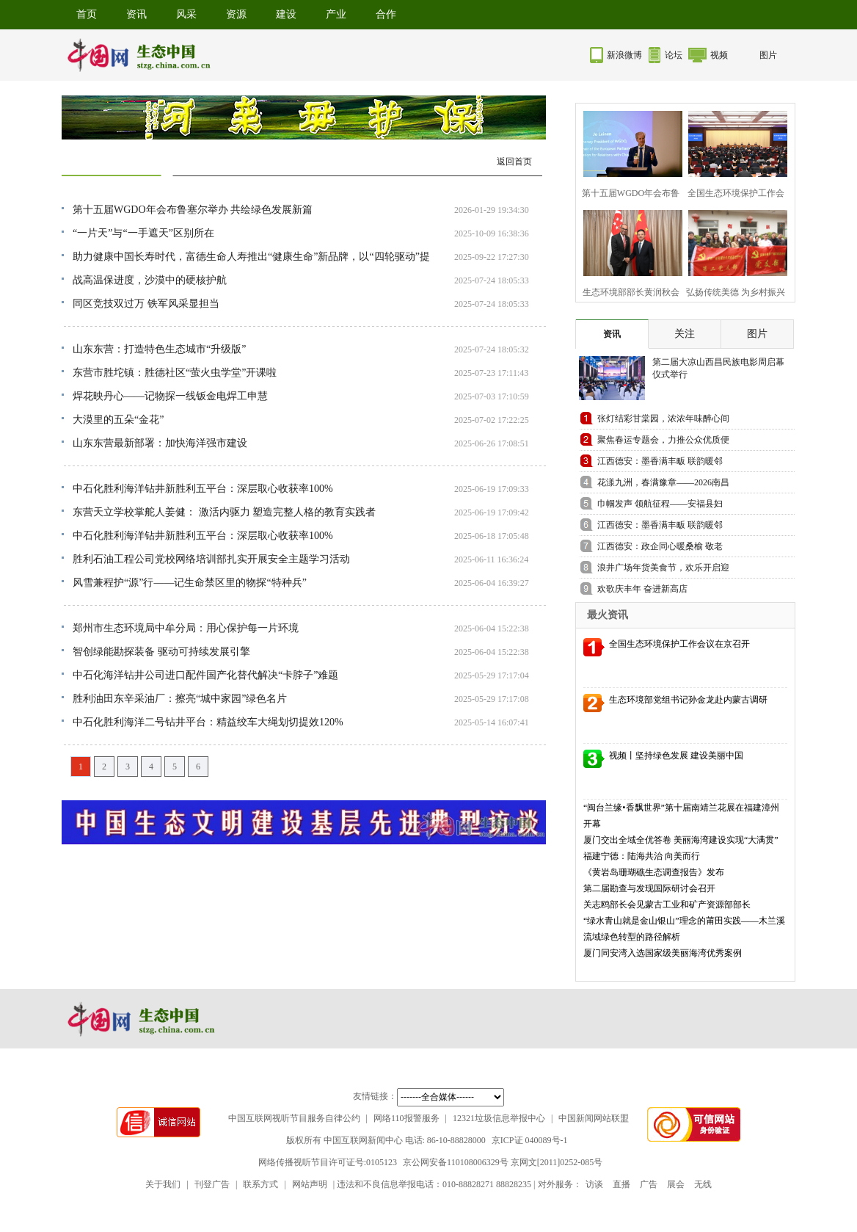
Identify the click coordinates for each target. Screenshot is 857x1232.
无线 (703, 1184)
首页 (86, 14)
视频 (719, 55)
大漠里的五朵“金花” (118, 419)
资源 (236, 14)
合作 (386, 14)
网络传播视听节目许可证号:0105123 (327, 1162)
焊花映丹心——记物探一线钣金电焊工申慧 (170, 396)
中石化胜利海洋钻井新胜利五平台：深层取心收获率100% (203, 488)
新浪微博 (624, 55)
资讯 (136, 14)
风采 (186, 14)
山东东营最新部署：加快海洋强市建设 (160, 443)
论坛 (673, 55)
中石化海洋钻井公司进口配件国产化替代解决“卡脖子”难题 (205, 675)
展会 (676, 1184)
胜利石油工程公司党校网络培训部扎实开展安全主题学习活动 (211, 559)
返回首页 (514, 161)
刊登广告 (212, 1184)
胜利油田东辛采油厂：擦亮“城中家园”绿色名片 (180, 698)
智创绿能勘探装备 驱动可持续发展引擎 (161, 651)
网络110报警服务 (406, 1118)
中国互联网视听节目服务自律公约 (294, 1118)
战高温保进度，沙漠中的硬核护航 (150, 280)
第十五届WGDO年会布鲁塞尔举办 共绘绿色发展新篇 (193, 209)
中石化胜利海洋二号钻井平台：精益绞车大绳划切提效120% (208, 722)
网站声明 (309, 1184)
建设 (286, 14)
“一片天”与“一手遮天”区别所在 (143, 233)
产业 (336, 14)
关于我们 (162, 1184)
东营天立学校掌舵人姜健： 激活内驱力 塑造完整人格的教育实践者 (224, 512)
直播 (621, 1184)
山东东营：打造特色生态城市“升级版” (159, 349)
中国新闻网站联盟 (593, 1118)
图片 (768, 55)
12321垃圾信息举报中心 (499, 1118)
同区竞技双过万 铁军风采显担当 (146, 303)
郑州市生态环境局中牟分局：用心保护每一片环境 (186, 628)
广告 (648, 1184)
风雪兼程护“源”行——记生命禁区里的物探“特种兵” (190, 582)
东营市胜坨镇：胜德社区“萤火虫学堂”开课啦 (175, 372)
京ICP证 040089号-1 (530, 1140)
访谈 (594, 1184)
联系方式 (260, 1184)
